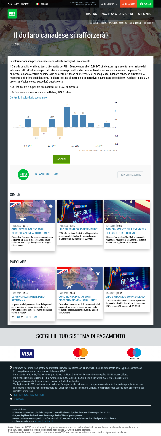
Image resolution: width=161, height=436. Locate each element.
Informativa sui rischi (44, 421)
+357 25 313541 (37, 394)
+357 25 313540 (21, 394)
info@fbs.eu (19, 398)
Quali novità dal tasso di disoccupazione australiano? (30, 231)
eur (27, 316)
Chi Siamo (144, 14)
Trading (91, 14)
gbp (18, 316)
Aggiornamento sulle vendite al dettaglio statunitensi (127, 231)
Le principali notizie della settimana (28, 298)
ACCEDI (61, 159)
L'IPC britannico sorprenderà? (78, 229)
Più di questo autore (130, 174)
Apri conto (128, 3)
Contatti (25, 3)
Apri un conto (109, 3)
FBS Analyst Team (45, 174)
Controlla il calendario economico (28, 97)
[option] (27, 353)
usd (35, 316)
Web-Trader (13, 3)
